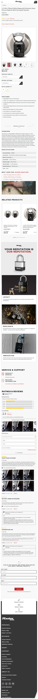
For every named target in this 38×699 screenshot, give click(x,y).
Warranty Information (7, 661)
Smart (4, 647)
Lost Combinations (7, 659)
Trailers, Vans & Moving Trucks (13, 179)
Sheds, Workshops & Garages (12, 177)
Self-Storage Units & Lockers (12, 174)
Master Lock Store (6, 633)
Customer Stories (6, 679)
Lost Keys (4, 656)
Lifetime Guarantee (10, 377)
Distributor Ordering (7, 644)
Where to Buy (5, 630)
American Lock (6, 692)
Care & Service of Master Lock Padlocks (14, 383)
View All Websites (6, 697)
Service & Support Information (8, 24)
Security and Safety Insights (9, 675)
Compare (17, 232)
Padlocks (4, 5)
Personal (6, 625)
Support (5, 651)
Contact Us (4, 666)
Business (5, 636)
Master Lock (5, 690)
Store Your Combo (6, 663)
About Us (6, 672)
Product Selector (6, 628)
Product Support (6, 654)
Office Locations (6, 668)
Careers (4, 677)
